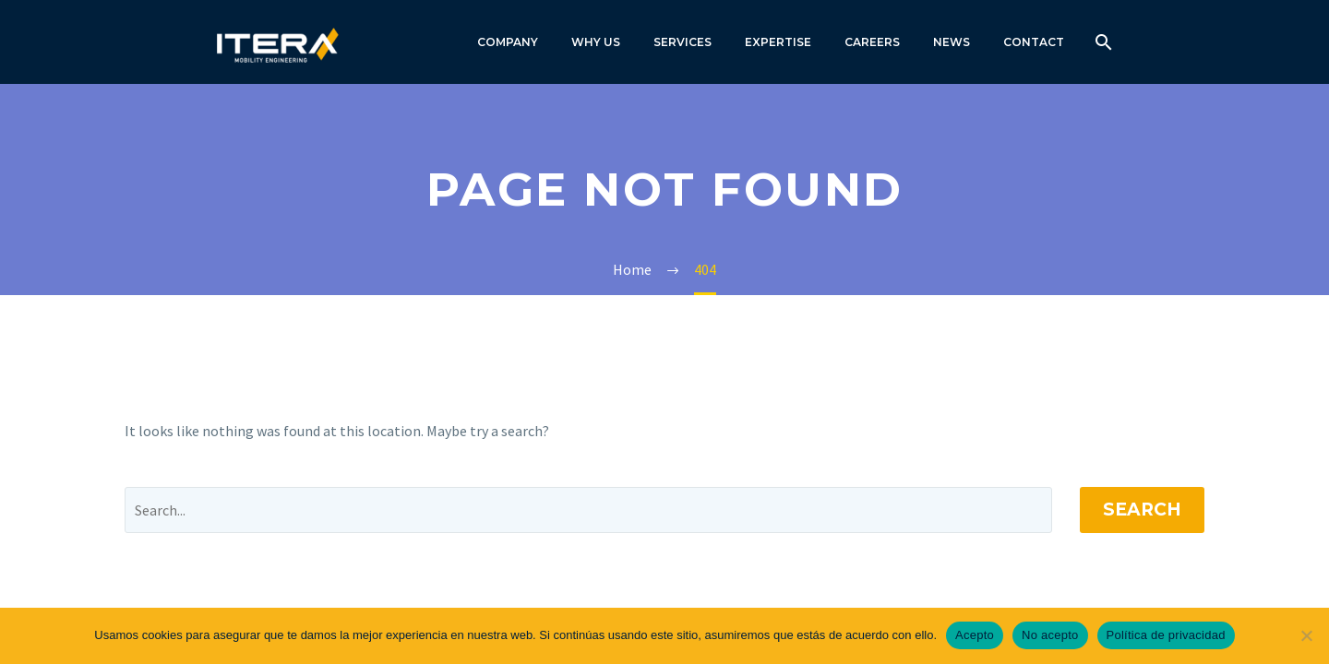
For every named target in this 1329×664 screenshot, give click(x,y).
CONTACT (1033, 42)
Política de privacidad (1166, 635)
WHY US (595, 42)
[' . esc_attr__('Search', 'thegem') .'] (588, 510)
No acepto (1050, 635)
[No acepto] (1306, 635)
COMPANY (507, 42)
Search (1142, 509)
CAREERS (872, 42)
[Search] (1101, 41)
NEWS (951, 42)
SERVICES (682, 42)
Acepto (974, 635)
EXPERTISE (778, 42)
